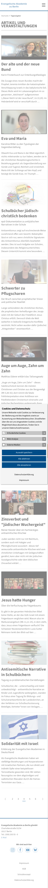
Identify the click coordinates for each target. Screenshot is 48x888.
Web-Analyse (12, 439)
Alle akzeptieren (24, 465)
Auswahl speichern (24, 452)
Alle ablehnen (24, 458)
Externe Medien (13, 444)
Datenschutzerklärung (24, 474)
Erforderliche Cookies (16, 433)
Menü (43, 5)
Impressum (24, 480)
